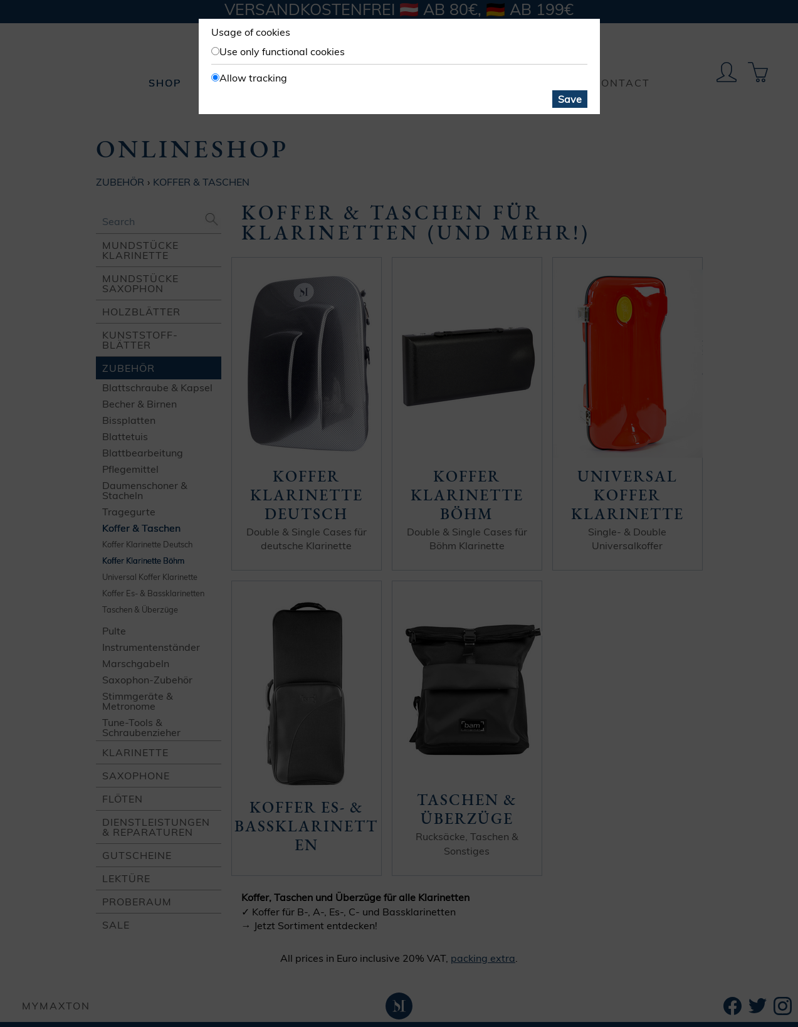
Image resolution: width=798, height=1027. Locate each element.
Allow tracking (253, 77)
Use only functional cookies (282, 51)
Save (570, 99)
